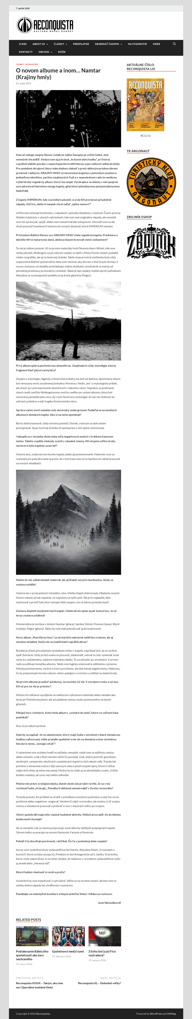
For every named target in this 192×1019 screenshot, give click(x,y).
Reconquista (43, 1013)
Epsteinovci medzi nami (68, 951)
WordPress (156, 1013)
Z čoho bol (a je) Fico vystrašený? (102, 953)
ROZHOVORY (32, 64)
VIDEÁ (156, 44)
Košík (62, 51)
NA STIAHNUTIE (137, 44)
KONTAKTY (26, 51)
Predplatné (81, 44)
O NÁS (23, 44)
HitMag (171, 1013)
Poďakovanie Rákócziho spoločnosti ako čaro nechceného (32, 955)
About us (39, 44)
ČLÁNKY (59, 44)
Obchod (44, 51)
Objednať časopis (107, 44)
